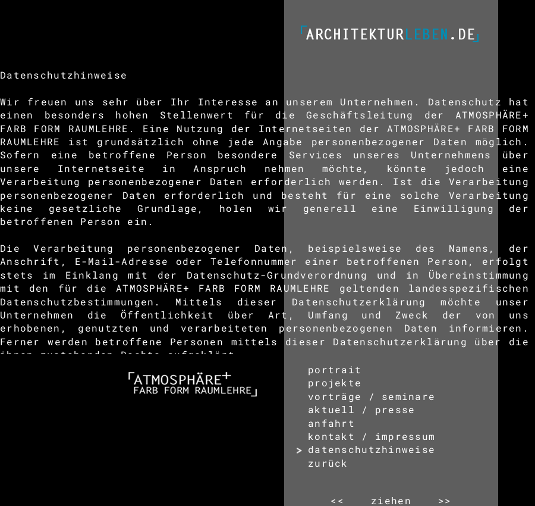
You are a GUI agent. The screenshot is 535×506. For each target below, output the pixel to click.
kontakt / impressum (371, 436)
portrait (334, 369)
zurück (328, 463)
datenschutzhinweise (371, 449)
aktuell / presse (361, 409)
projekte (334, 382)
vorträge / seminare (371, 396)
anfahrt (331, 423)
